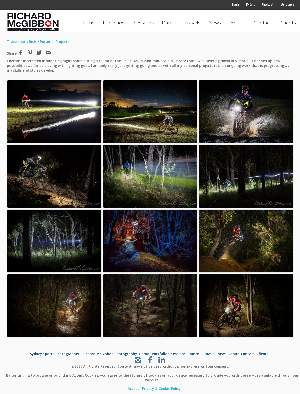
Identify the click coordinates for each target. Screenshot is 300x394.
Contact (262, 22)
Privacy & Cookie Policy (161, 388)
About (237, 22)
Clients (288, 22)
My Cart (250, 4)
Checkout (268, 4)
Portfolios (114, 22)
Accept (133, 388)
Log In (236, 4)
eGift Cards (287, 4)
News (215, 22)
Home (88, 22)
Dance (169, 22)
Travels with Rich (21, 41)
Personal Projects (54, 41)
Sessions (144, 22)
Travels (193, 22)
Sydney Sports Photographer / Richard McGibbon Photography (83, 353)
